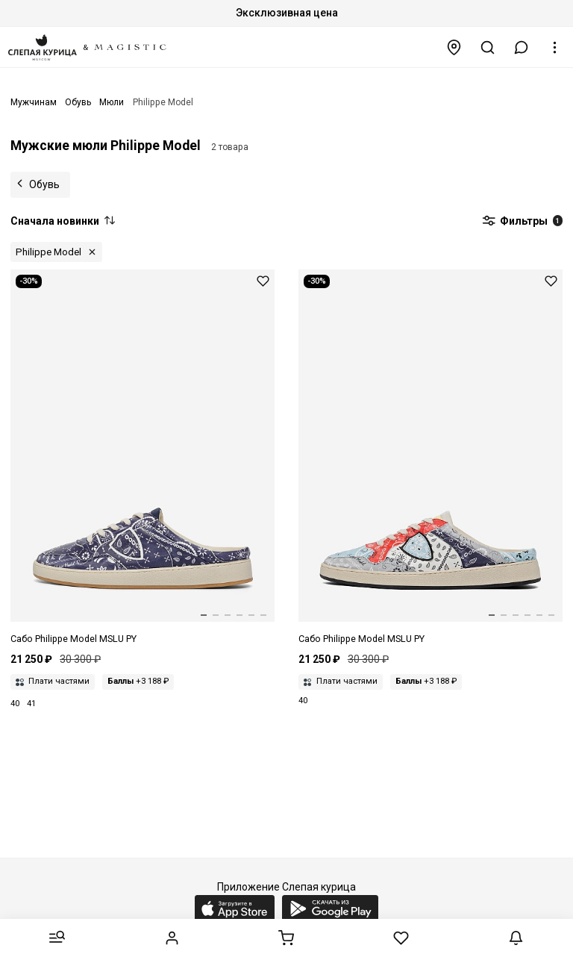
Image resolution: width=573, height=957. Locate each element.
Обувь (44, 184)
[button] (521, 47)
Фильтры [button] (522, 221)
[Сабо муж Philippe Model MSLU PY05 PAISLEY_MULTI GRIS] (430, 457)
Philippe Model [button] (48, 252)
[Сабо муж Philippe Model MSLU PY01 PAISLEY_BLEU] (142, 457)
